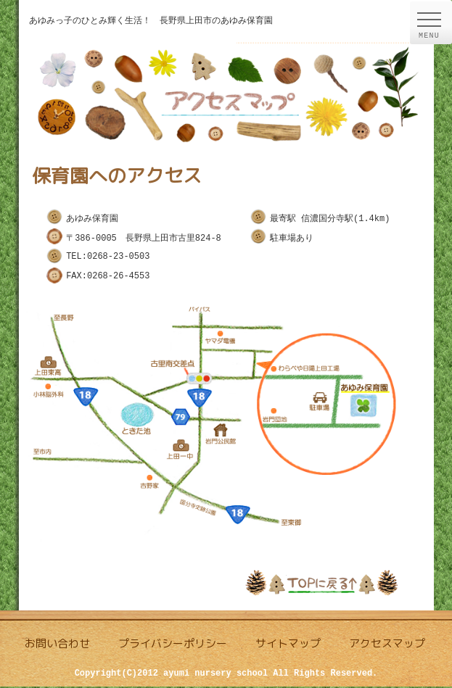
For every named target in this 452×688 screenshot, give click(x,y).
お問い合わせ (57, 644)
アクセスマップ (387, 644)
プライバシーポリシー (172, 644)
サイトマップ (288, 644)
